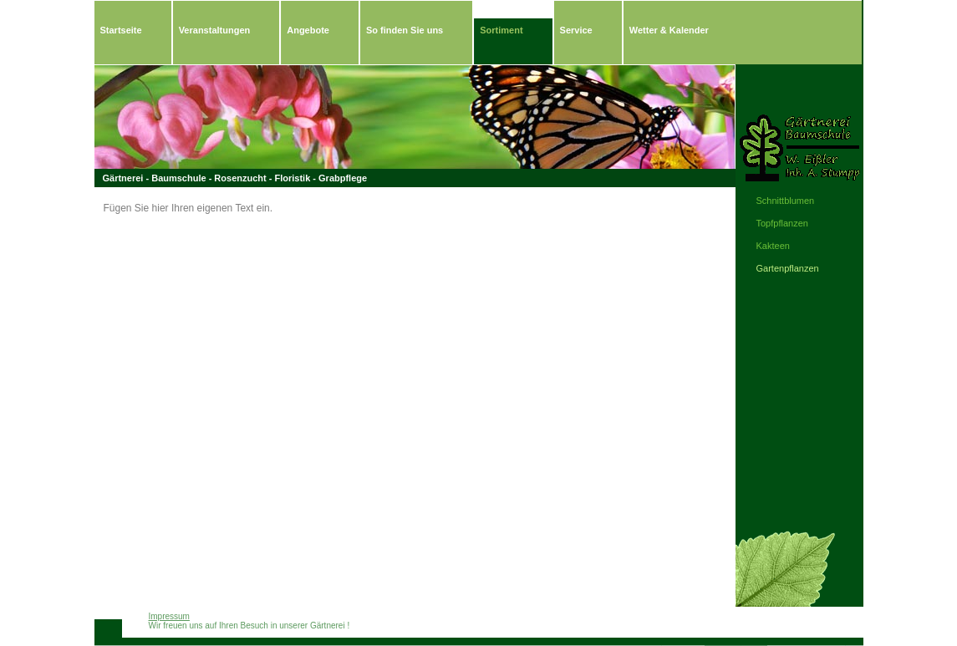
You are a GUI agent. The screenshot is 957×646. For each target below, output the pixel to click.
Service (576, 30)
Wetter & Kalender (669, 30)
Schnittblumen (785, 201)
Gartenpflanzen (787, 268)
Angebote (308, 30)
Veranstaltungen (215, 30)
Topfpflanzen (782, 223)
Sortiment (501, 30)
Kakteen (773, 246)
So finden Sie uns (404, 30)
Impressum (169, 616)
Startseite (121, 30)
